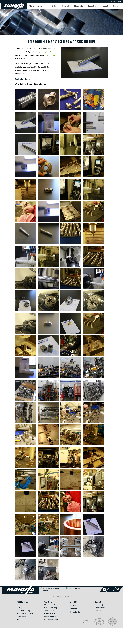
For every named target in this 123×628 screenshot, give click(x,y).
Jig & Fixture (49, 611)
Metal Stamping (50, 616)
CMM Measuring (50, 608)
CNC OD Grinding (23, 611)
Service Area (100, 608)
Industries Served (76, 612)
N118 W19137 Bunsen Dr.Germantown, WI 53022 (53, 589)
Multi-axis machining (25, 613)
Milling (19, 605)
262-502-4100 (114, 2)
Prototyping (21, 616)
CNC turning (50, 55)
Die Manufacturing (51, 619)
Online (19, 619)
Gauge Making (49, 613)
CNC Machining (35, 6)
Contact (116, 6)
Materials (78, 6)
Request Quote (100, 605)
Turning (19, 608)
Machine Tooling (50, 605)
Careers (98, 611)
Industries (92, 6)
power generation (46, 52)
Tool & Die (52, 6)
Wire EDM (66, 6)
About (105, 6)
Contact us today (22, 79)
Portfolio (73, 609)
